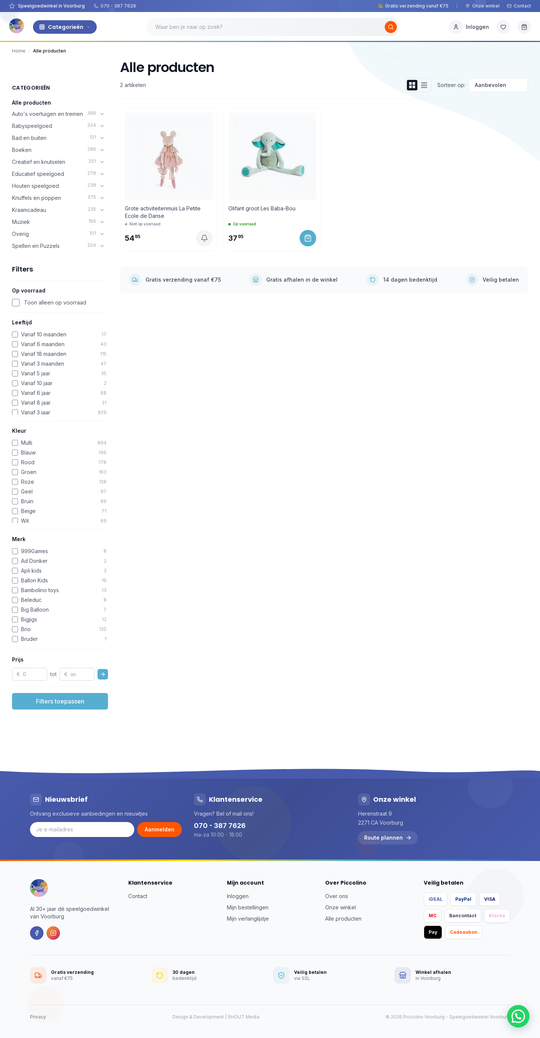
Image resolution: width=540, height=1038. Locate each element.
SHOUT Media (244, 1017)
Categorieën (65, 27)
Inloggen (238, 896)
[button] (518, 1016)
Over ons (336, 896)
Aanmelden (159, 829)
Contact (519, 6)
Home (19, 51)
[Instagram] (53, 933)
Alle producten (31, 102)
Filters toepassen (60, 701)
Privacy (38, 1017)
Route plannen (388, 837)
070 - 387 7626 (115, 6)
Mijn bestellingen (247, 907)
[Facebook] (37, 933)
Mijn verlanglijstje (248, 918)
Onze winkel (482, 6)
